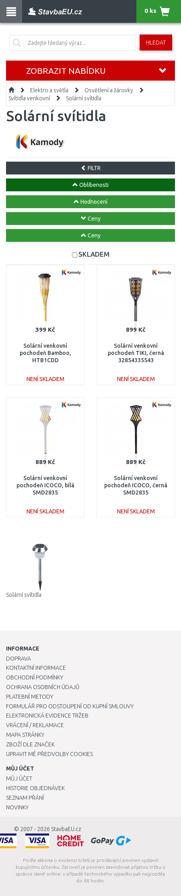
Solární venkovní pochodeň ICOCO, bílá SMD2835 (45, 485)
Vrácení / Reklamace (35, 725)
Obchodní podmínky (34, 677)
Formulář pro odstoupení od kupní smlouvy (70, 706)
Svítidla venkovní (29, 98)
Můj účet (19, 778)
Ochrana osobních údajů (43, 687)
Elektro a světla (49, 90)
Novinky (17, 807)
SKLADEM (93, 254)
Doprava (18, 658)
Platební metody (29, 696)
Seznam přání (25, 798)
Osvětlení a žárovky (108, 90)
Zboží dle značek (30, 744)
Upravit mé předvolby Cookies (49, 754)
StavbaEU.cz (66, 829)
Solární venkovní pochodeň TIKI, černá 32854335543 (136, 353)
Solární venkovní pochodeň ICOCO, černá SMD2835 (135, 485)
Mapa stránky (25, 735)
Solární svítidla (83, 98)
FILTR (91, 168)
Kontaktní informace (36, 668)
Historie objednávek (35, 788)
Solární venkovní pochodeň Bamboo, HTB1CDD (45, 353)
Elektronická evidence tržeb (47, 715)
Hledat (156, 42)
